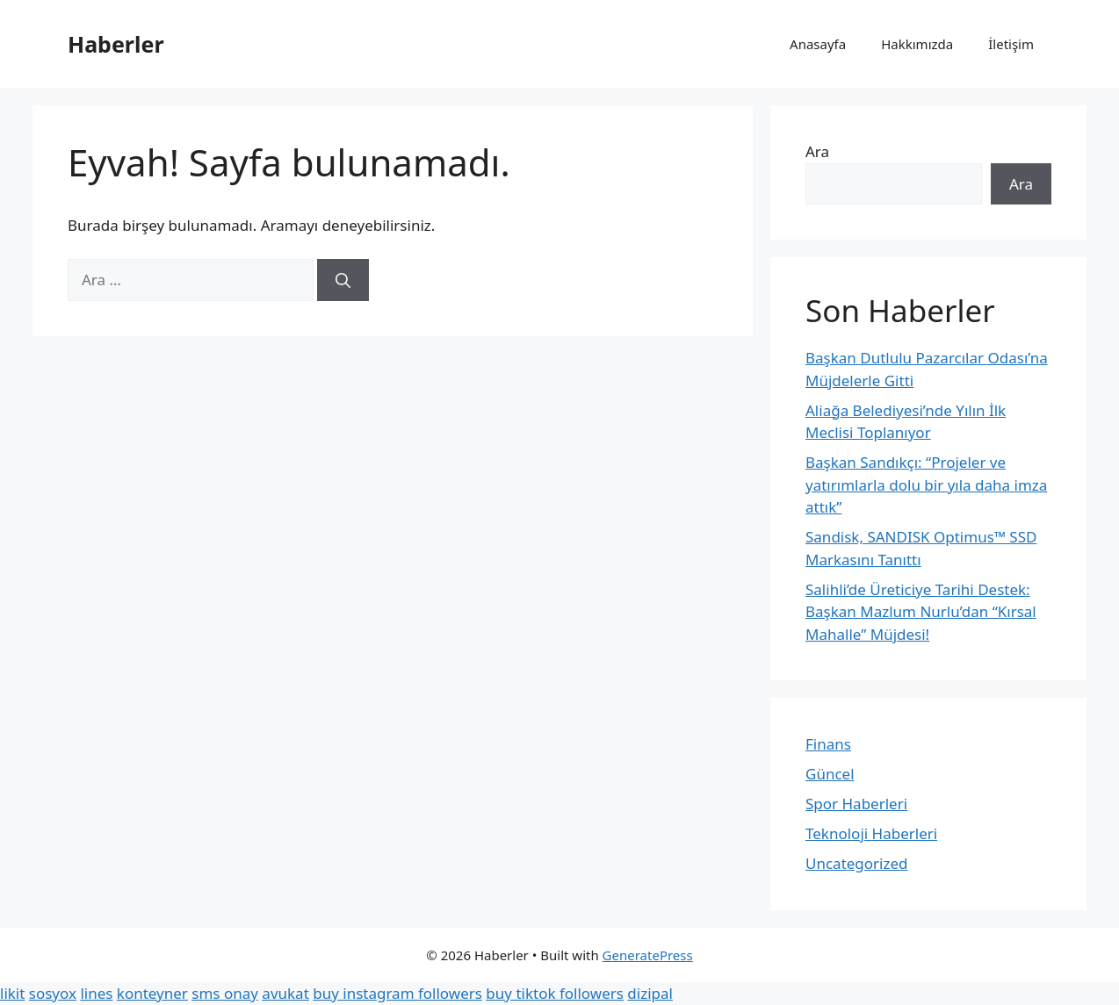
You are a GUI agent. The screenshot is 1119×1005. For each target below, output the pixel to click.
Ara (817, 151)
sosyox (52, 993)
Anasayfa (818, 44)
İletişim (1011, 44)
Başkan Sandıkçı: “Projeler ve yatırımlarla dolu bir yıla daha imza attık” (926, 484)
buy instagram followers (397, 993)
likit (12, 993)
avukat (285, 993)
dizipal (650, 993)
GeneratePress (648, 955)
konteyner (152, 993)
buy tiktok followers (555, 993)
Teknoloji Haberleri (871, 833)
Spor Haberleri (856, 803)
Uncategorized (856, 863)
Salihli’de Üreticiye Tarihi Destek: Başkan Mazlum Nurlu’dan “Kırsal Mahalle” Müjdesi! (920, 611)
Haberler (116, 44)
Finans (828, 744)
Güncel (830, 774)
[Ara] (343, 280)
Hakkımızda (917, 44)
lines (96, 993)
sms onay (224, 993)
